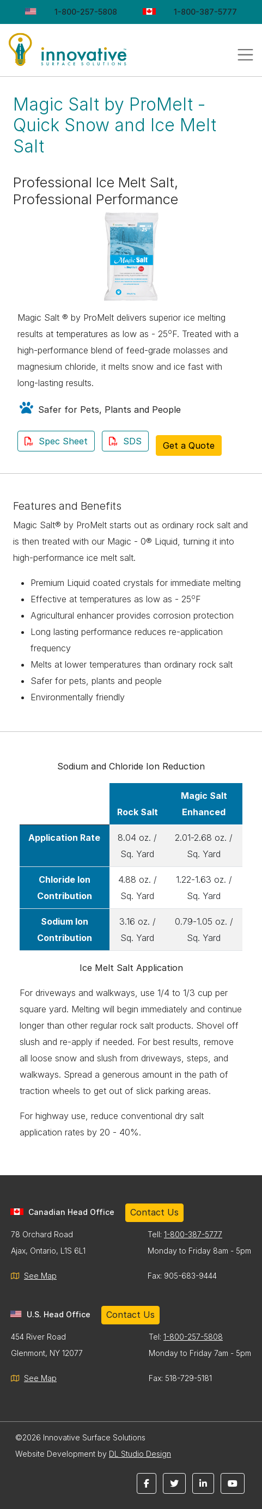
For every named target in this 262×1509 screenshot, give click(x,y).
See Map (40, 1275)
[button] (146, 1483)
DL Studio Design (140, 1453)
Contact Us (154, 1212)
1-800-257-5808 (85, 11)
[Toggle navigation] (245, 54)
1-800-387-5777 (205, 11)
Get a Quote (189, 445)
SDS (125, 441)
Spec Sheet (56, 441)
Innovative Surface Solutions (82, 54)
